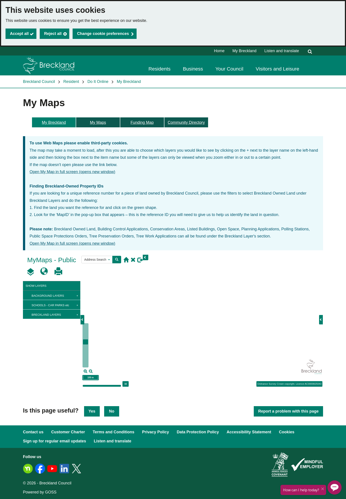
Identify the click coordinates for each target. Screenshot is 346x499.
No (111, 411)
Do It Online (97, 81)
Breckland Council (39, 81)
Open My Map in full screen (72, 172)
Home (219, 51)
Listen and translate (281, 51)
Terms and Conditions (113, 432)
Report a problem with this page (288, 411)
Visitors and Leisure (277, 69)
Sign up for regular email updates (54, 441)
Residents (160, 69)
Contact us (33, 432)
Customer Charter (68, 432)
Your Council (229, 69)
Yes (91, 411)
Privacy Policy (155, 432)
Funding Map (142, 122)
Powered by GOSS (39, 492)
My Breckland (244, 51)
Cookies (286, 432)
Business (193, 69)
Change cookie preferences (103, 33)
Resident (71, 81)
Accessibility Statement (249, 432)
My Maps (98, 122)
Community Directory (186, 122)
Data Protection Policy (198, 432)
